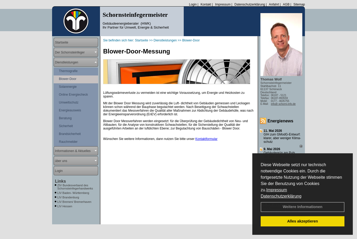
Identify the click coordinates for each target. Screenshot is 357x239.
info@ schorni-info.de (283, 103)
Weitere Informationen (302, 207)
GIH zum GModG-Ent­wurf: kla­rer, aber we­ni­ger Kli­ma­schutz (282, 138)
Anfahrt (274, 4)
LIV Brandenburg (68, 197)
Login (193, 4)
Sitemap (299, 4)
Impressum (276, 190)
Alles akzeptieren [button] (302, 221)
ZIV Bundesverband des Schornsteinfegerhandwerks (75, 187)
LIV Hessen (64, 206)
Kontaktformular (206, 139)
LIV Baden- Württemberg (73, 192)
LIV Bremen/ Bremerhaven (74, 201)
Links (60, 181)
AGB (286, 4)
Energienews (280, 121)
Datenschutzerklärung (281, 196)
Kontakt (205, 4)
